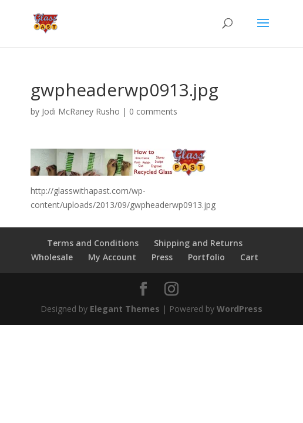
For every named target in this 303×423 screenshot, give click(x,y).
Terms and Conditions (93, 243)
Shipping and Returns (198, 243)
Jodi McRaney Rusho (81, 111)
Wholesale (52, 257)
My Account (112, 257)
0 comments (153, 111)
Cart (249, 257)
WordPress (239, 308)
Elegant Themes (125, 308)
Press (162, 257)
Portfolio (206, 257)
